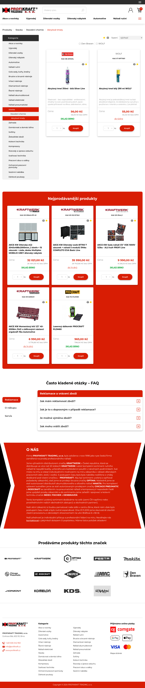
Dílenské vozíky (16, 53)
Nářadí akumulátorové (19, 95)
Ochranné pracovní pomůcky (17, 166)
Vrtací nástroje (15, 81)
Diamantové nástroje (18, 86)
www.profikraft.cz (13, 650)
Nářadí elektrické (16, 100)
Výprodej (13, 48)
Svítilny (12, 132)
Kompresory (14, 146)
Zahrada (12, 123)
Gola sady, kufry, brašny (19, 72)
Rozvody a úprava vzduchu (21, 151)
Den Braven (86, 43)
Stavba (19, 30)
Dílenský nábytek (17, 57)
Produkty (7, 30)
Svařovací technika (17, 155)
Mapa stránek (116, 653)
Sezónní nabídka (16, 172)
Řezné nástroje (15, 90)
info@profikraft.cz (13, 647)
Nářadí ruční (14, 67)
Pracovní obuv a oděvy (19, 160)
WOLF (100, 43)
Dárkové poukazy (17, 177)
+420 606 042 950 (13, 643)
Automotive (14, 62)
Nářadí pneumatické (18, 105)
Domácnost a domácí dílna (21, 127)
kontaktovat (32, 520)
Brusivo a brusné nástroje (20, 76)
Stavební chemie (35, 30)
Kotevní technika (16, 141)
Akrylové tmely (55, 30)
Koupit (76, 128)
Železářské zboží (16, 137)
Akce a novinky (15, 43)
